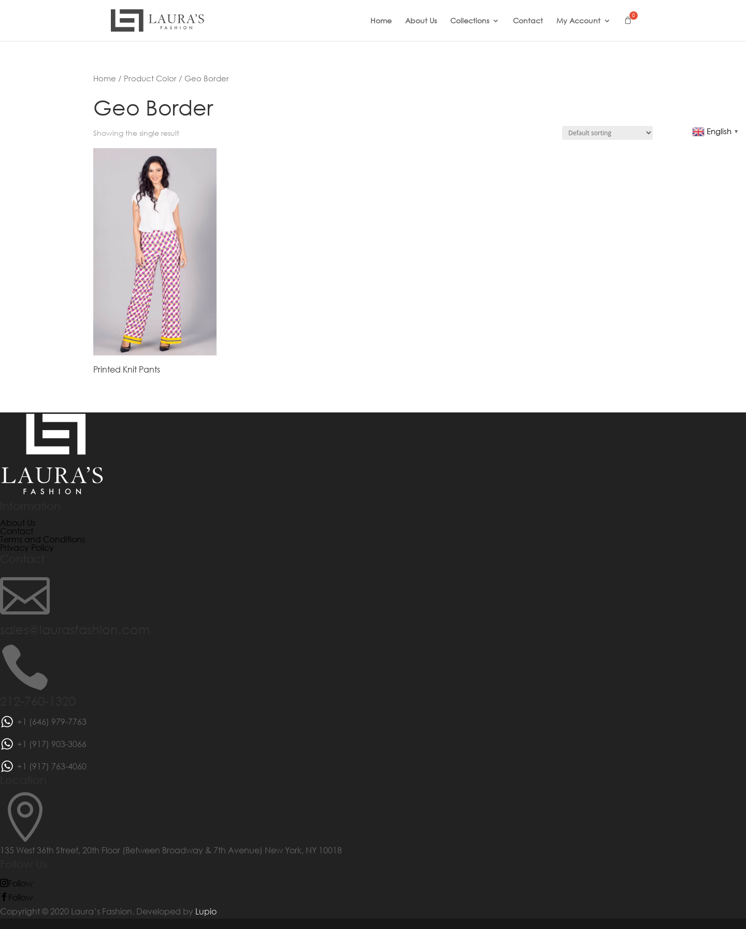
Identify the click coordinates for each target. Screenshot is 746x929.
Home (381, 21)
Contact (528, 21)
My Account (578, 21)
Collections (469, 21)
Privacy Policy (27, 547)
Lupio (206, 911)
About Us (421, 21)
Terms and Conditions (42, 539)
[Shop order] (607, 133)
